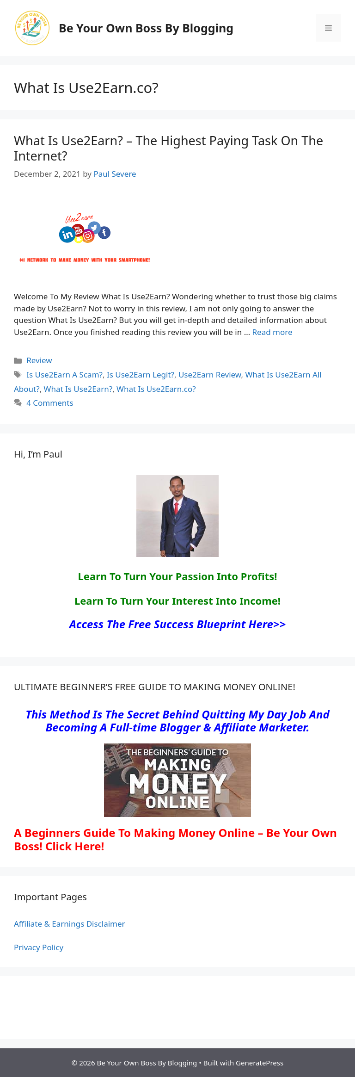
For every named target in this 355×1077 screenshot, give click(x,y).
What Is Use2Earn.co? (156, 389)
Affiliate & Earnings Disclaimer (69, 923)
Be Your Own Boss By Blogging (146, 28)
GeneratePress (259, 1062)
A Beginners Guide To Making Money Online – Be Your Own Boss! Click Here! (175, 839)
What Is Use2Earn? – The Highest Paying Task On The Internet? (168, 148)
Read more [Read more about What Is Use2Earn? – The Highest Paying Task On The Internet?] (272, 332)
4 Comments (49, 402)
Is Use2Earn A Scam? (64, 374)
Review (39, 360)
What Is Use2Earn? (78, 389)
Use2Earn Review (209, 374)
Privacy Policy (38, 947)
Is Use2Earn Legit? (140, 374)
